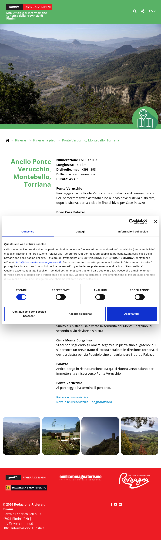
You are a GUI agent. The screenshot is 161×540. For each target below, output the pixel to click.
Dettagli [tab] (80, 231)
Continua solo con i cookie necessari (29, 313)
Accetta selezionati (80, 313)
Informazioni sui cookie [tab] (133, 231)
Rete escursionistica (72, 397)
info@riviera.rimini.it (18, 523)
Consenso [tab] (27, 231)
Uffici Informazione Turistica (23, 528)
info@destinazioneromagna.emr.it (38, 262)
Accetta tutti (131, 313)
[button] (134, 11)
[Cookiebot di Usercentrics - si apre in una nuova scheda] (131, 221)
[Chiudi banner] (155, 221)
